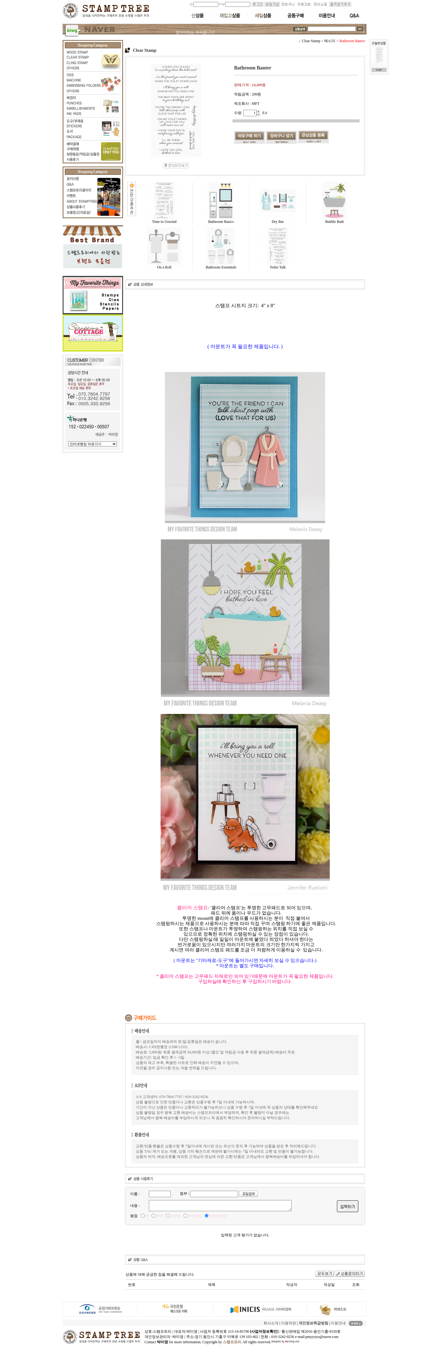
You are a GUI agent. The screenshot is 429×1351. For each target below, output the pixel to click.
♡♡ (160, 1216)
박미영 (178, 1337)
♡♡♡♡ (195, 1216)
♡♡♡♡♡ (218, 1216)
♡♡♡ (176, 1216)
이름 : (134, 1194)
